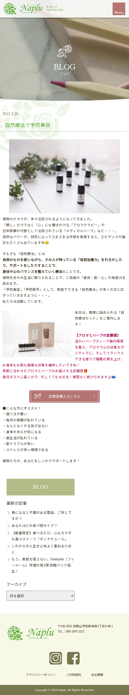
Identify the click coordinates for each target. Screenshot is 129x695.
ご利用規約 (73, 674)
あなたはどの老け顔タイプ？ (34, 525)
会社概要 (97, 674)
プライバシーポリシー (41, 674)
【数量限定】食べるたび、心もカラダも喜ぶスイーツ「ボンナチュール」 (42, 535)
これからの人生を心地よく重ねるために (42, 548)
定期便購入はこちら (64, 396)
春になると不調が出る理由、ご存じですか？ (42, 515)
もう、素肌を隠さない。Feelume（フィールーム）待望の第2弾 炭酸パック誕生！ (43, 564)
